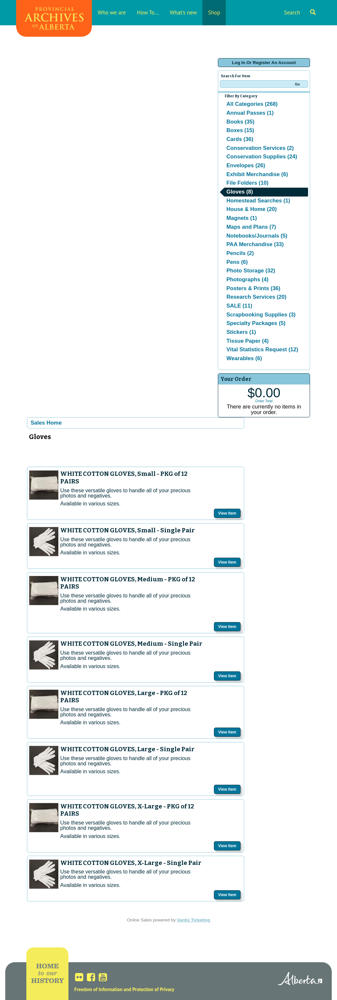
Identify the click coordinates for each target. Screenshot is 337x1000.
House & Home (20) (251, 209)
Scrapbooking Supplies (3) (261, 315)
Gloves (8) (239, 192)
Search (300, 12)
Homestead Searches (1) (258, 201)
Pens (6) (237, 262)
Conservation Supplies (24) (261, 156)
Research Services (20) (256, 297)
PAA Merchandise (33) (255, 244)
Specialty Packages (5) (256, 323)
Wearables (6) (244, 358)
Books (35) (240, 122)
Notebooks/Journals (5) (256, 236)
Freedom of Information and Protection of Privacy (124, 989)
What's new (183, 12)
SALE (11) (239, 306)
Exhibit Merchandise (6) (257, 174)
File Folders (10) (247, 183)
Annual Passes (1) (249, 113)
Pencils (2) (240, 253)
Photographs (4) (247, 279)
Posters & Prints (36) (253, 288)
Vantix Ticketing (193, 920)
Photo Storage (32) (250, 270)
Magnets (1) (241, 218)
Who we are (112, 12)
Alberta (300, 980)
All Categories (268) (252, 104)
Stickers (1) (241, 332)
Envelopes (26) (245, 165)
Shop (214, 12)
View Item (227, 513)
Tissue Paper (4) (247, 341)
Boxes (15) (240, 130)
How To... (148, 12)
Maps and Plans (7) (251, 227)
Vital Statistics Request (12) (262, 349)
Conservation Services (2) (260, 148)
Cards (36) (239, 139)
